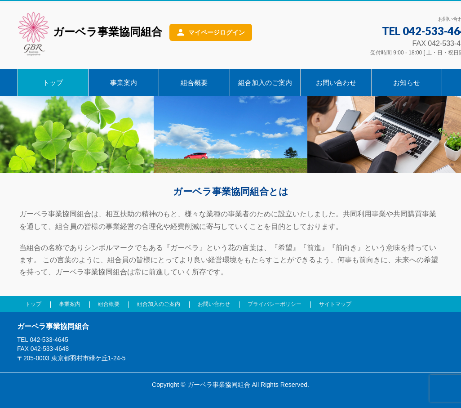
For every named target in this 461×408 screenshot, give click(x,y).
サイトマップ (335, 304)
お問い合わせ (214, 304)
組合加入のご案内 (158, 304)
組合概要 (109, 304)
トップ (33, 304)
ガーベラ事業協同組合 (89, 33)
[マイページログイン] (210, 32)
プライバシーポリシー (274, 304)
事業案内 (69, 304)
